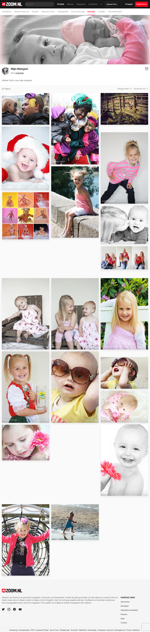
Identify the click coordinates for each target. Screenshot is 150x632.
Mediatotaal (65, 630)
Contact (124, 623)
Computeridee (24, 630)
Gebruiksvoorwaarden (129, 610)
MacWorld (83, 630)
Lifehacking (92, 630)
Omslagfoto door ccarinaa (13, 18)
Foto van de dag (77, 12)
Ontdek (60, 4)
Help (122, 619)
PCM (32, 630)
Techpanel (101, 630)
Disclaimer (125, 606)
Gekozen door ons (21, 12)
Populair (35, 12)
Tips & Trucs (54, 630)
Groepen (101, 12)
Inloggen (129, 4)
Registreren (142, 4)
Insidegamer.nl (120, 630)
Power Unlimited (133, 630)
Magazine (81, 4)
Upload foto (111, 4)
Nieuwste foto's (48, 12)
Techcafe (74, 630)
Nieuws (70, 4)
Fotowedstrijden (115, 12)
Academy (93, 4)
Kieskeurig (13, 630)
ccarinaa (19, 73)
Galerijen (91, 12)
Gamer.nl (110, 630)
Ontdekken (6, 12)
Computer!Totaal (42, 630)
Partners (124, 614)
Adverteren (125, 602)
